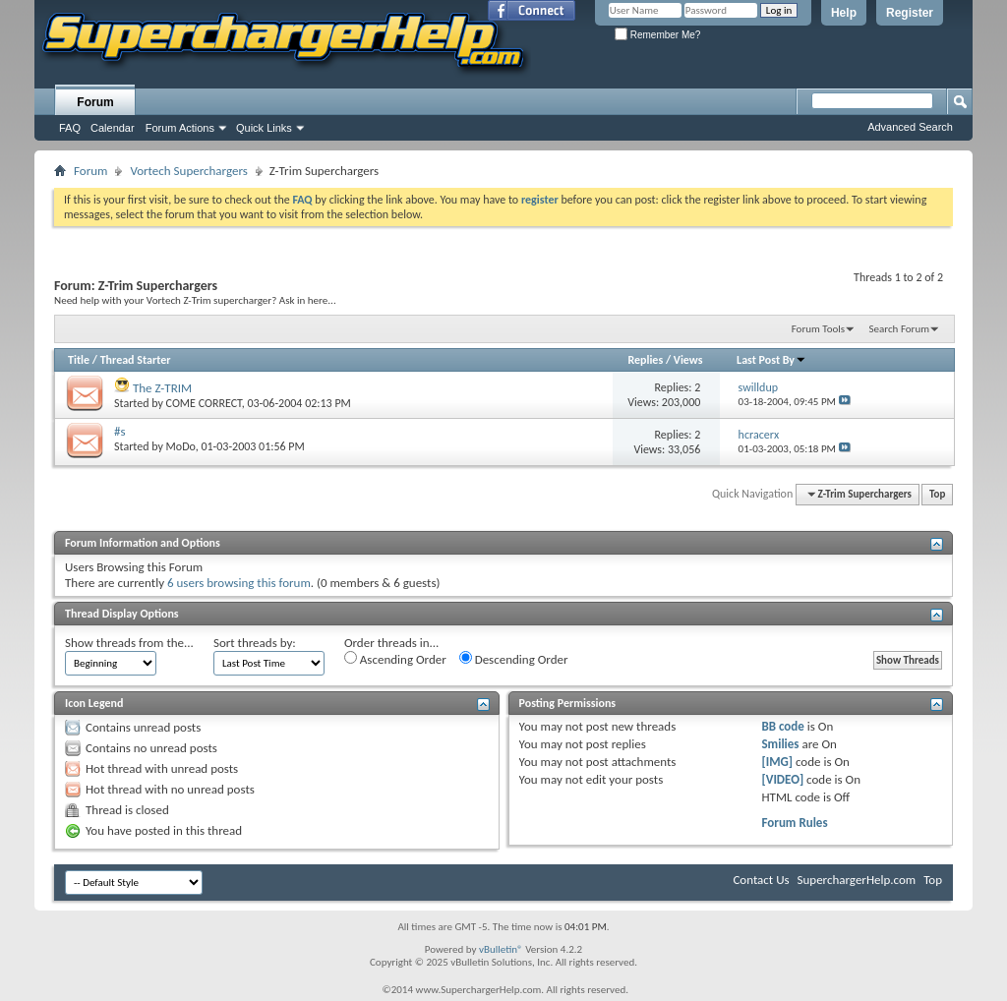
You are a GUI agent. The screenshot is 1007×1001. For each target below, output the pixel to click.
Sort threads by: (254, 642)
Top (937, 494)
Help (844, 13)
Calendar (112, 128)
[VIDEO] (782, 779)
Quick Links (264, 128)
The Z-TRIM (162, 388)
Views (688, 360)
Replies (645, 360)
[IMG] (777, 761)
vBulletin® (501, 949)
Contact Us (761, 879)
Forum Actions (180, 128)
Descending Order (513, 659)
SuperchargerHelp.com (857, 879)
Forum (95, 102)
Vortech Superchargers (188, 170)
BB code (782, 726)
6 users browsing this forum (239, 582)
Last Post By (771, 360)
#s (120, 431)
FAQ (70, 128)
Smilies (780, 743)
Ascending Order (395, 659)
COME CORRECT (204, 403)
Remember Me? (657, 34)
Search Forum (899, 329)
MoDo (181, 446)
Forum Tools (818, 329)
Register (909, 13)
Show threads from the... (129, 642)
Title (78, 360)
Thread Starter (135, 360)
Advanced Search (910, 127)
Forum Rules (794, 822)
